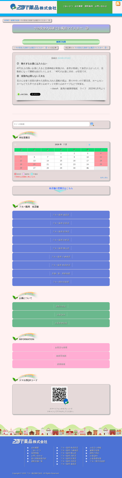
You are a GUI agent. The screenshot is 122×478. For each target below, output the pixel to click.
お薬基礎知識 (61, 323)
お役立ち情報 (61, 347)
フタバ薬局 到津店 (61, 231)
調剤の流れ (61, 306)
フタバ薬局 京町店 (61, 240)
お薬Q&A (61, 315)
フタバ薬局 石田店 (61, 223)
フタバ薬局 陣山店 (61, 248)
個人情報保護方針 (38, 458)
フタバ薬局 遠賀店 (61, 215)
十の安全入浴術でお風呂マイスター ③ (90, 48)
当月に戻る (104, 177)
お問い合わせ (37, 456)
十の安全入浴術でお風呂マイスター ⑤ (31, 48)
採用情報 (61, 364)
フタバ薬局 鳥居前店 (61, 265)
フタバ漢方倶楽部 (61, 282)
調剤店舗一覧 (37, 461)
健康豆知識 (61, 42)
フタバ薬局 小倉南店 (61, 257)
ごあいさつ (36, 450)
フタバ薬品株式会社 (34, 473)
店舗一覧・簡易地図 (61, 273)
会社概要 (35, 448)
